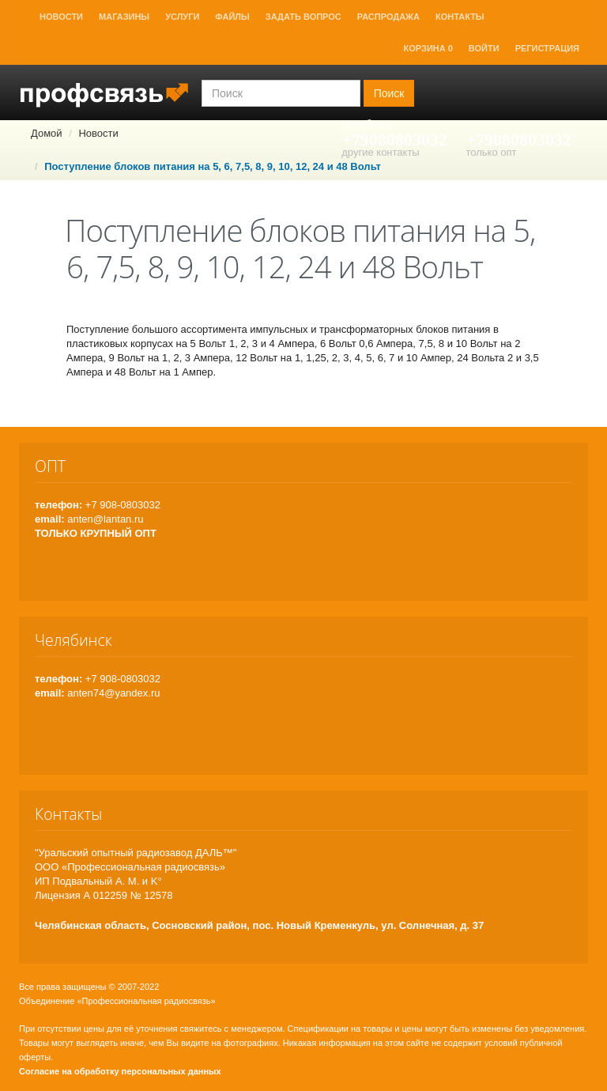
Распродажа (388, 16)
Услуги (182, 16)
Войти (484, 48)
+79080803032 (394, 139)
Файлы (232, 16)
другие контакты (380, 152)
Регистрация (547, 48)
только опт (491, 152)
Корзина (428, 48)
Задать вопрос (303, 16)
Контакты (459, 16)
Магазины (124, 16)
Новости (61, 16)
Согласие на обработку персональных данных (120, 1071)
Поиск (389, 93)
